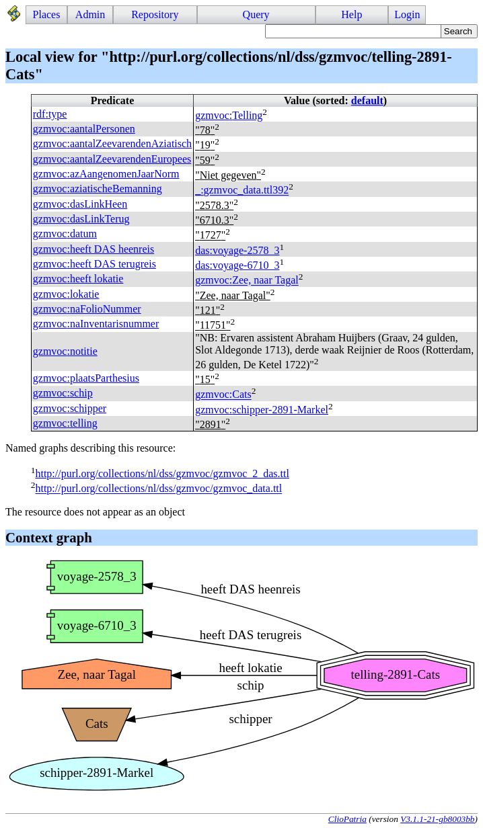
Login (407, 14)
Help (351, 14)
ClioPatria (347, 819)
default (367, 100)
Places (47, 14)
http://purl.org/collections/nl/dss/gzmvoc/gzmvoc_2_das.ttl (162, 473)
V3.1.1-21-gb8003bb (437, 819)
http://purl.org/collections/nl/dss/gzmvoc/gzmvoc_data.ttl (158, 489)
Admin (90, 14)
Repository (154, 14)
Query (256, 14)
